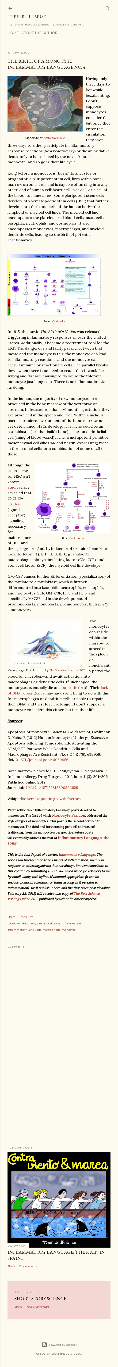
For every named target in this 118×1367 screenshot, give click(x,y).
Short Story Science (40, 1298)
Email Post (26, 917)
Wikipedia (58, 321)
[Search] (107, 7)
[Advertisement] (59, 1101)
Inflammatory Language (77, 854)
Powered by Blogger (59, 1345)
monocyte (69, 929)
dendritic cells (26, 923)
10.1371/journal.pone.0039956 (41, 759)
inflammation (71, 923)
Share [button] (11, 917)
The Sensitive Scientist (64, 670)
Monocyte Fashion (68, 815)
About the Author (39, 33)
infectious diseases (49, 923)
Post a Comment (37, 1306)
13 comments (28, 1266)
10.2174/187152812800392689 (52, 787)
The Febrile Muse (27, 16)
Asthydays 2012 (54, 138)
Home (13, 33)
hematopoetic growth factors (54, 798)
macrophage (51, 929)
